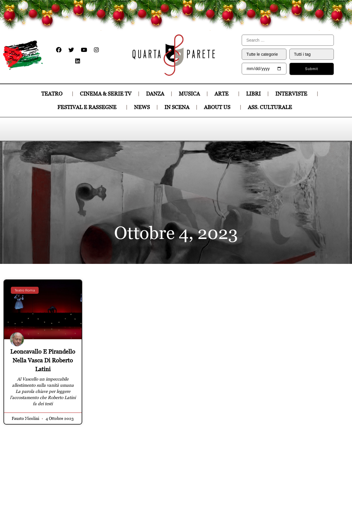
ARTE (222, 94)
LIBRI (253, 94)
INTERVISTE (292, 94)
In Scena (176, 107)
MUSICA (189, 94)
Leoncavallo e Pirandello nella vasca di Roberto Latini (42, 360)
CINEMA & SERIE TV (105, 94)
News (142, 107)
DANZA (155, 94)
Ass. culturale (271, 107)
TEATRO (53, 94)
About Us (218, 107)
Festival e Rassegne (88, 107)
